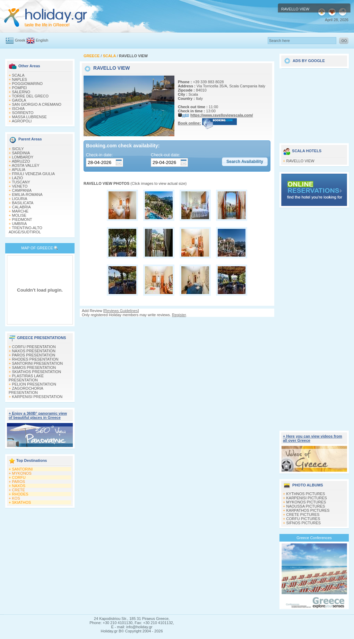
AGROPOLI (22, 121)
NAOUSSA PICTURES (305, 506)
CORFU (19, 477)
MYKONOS (22, 473)
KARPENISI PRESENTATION (37, 397)
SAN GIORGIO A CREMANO (36, 104)
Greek (20, 40)
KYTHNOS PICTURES (305, 494)
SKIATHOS (21, 502)
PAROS (18, 482)
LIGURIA (19, 199)
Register (179, 315)
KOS (16, 498)
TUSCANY (21, 182)
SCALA (18, 75)
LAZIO (17, 178)
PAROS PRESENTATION (33, 355)
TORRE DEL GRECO (30, 96)
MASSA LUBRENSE (29, 117)
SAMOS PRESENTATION (34, 367)
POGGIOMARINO (27, 83)
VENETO (20, 186)
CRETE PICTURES (303, 514)
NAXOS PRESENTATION (34, 351)
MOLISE (19, 215)
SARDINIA (21, 153)
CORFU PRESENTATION (34, 347)
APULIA (18, 169)
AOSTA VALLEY (26, 165)
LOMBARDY (23, 157)
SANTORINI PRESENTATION (37, 363)
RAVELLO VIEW (300, 161)
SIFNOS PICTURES (303, 523)
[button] (245, 161)
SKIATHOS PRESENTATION (36, 372)
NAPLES (19, 79)
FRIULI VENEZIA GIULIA (33, 174)
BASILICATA (23, 203)
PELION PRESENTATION (34, 384)
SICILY (18, 149)
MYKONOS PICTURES (306, 502)
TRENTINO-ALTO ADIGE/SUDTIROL (25, 230)
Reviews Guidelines (121, 311)
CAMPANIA (22, 190)
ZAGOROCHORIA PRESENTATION (26, 390)
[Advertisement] (177, 364)
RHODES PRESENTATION (35, 359)
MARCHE (20, 211)
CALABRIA (21, 207)
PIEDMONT (22, 219)
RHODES (20, 494)
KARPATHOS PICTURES (308, 510)
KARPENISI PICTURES (306, 498)
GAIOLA (19, 100)
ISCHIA (18, 108)
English (42, 40)
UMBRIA (19, 224)
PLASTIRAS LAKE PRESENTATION (26, 378)
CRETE (18, 490)
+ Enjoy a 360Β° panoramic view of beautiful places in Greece (38, 415)
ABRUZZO (21, 161)
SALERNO (21, 92)
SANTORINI (22, 469)
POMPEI (19, 88)
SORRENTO (23, 113)
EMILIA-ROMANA (27, 194)
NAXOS (19, 486)
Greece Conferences (314, 538)
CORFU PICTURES (303, 519)
